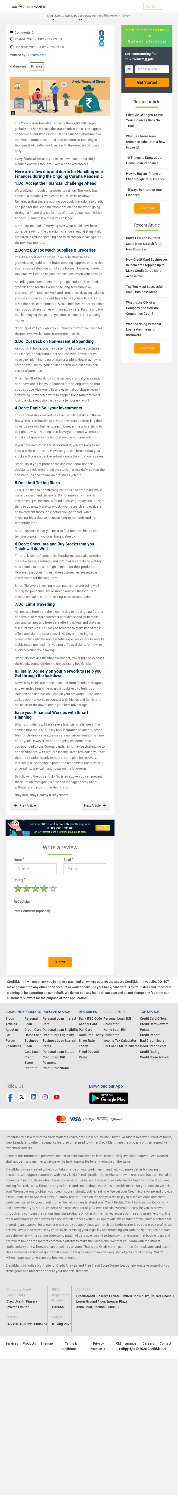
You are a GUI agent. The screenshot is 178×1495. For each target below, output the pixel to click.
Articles (11, 1024)
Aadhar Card (88, 1024)
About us (12, 1029)
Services (12, 1343)
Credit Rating (149, 1052)
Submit (60, 962)
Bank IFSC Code (90, 1018)
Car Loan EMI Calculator (121, 1046)
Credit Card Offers (153, 1018)
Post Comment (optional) (32, 911)
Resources (13, 1046)
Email (68, 859)
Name (19, 859)
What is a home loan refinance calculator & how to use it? (145, 141)
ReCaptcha (23, 901)
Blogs (10, 1018)
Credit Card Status (56, 1068)
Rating (19, 880)
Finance (36, 66)
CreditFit (31, 1068)
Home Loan (33, 1035)
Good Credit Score (153, 1046)
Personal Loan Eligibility (61, 1029)
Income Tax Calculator (119, 1040)
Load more (147, 208)
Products (29, 1343)
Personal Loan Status (58, 1052)
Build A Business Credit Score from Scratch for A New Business (144, 243)
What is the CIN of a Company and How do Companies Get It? (142, 308)
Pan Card (85, 1029)
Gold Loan (32, 1052)
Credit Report (150, 1035)
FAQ (9, 1035)
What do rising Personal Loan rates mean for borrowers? (143, 329)
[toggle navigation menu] (14, 6)
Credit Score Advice (154, 1057)
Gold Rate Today (91, 1035)
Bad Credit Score (152, 1040)
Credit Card (33, 1029)
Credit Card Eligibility (58, 1035)
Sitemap (47, 1343)
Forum (10, 1040)
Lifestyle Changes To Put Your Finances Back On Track (144, 120)
